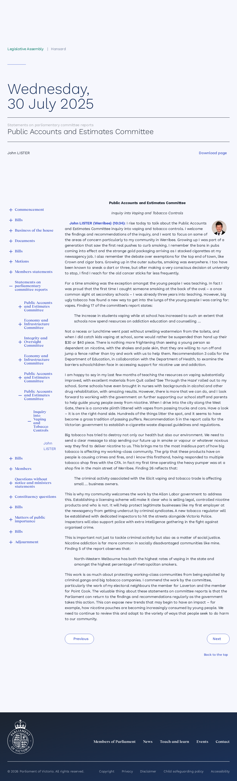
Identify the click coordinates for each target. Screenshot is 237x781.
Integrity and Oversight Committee (35, 342)
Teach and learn (174, 742)
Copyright (106, 771)
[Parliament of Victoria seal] (20, 737)
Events (202, 742)
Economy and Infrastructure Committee (37, 324)
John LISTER (46, 446)
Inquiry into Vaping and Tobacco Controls (40, 421)
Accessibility (220, 771)
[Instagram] (196, 752)
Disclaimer (148, 771)
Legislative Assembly (25, 49)
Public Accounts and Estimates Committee (38, 306)
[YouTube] (216, 752)
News (148, 742)
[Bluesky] (226, 752)
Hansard (58, 49)
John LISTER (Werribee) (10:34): (97, 223)
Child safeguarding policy (183, 771)
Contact (223, 742)
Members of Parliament (115, 742)
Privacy (127, 771)
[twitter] (176, 752)
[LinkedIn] (186, 752)
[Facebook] (206, 752)
